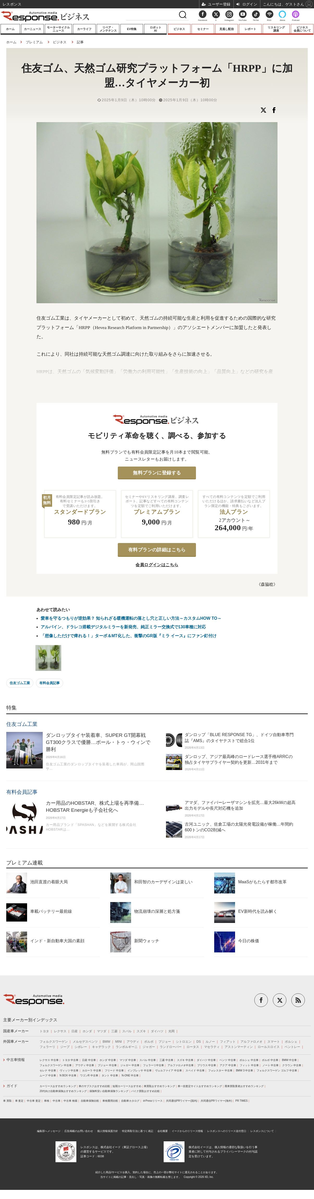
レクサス (60, 1031)
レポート (250, 29)
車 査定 (19, 1100)
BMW (106, 1041)
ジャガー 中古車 (129, 1065)
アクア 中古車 (228, 1065)
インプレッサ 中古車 (139, 1070)
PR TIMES (241, 1100)
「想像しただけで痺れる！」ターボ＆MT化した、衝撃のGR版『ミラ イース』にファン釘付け (129, 636)
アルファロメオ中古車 (181, 1065)
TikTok (256, 20)
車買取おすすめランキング (159, 1086)
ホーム (10, 29)
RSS (269, 20)
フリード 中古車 (114, 1070)
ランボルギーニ (127, 1047)
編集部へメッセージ (48, 1131)
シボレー (81, 1047)
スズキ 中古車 (185, 1060)
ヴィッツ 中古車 (69, 1070)
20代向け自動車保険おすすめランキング (63, 1091)
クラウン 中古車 (291, 1065)
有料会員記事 (49, 683)
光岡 (171, 1031)
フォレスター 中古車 (220, 1070)
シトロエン (184, 1041)
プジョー (164, 1041)
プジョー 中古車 (107, 1065)
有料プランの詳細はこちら (157, 549)
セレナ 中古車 (48, 1070)
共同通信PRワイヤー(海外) (216, 1100)
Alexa (282, 20)
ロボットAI (155, 29)
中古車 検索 (70, 1100)
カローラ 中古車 (91, 1070)
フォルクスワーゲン (54, 1041)
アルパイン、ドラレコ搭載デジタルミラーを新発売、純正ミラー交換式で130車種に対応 (123, 627)
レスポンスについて (262, 1131)
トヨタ (44, 1031)
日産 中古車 (89, 1060)
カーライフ (84, 29)
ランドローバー (171, 1047)
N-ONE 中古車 (130, 1075)
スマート (273, 1041)
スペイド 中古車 (195, 1070)
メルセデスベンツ (85, 1041)
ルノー (210, 1041)
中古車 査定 (34, 1100)
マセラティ (212, 1047)
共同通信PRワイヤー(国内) (182, 1100)
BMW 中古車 (289, 1060)
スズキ (141, 1031)
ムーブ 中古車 (48, 1075)
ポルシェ (291, 1041)
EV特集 (132, 29)
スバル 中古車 (147, 1060)
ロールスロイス (269, 1047)
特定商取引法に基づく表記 (137, 1131)
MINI (118, 1041)
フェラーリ (47, 1047)
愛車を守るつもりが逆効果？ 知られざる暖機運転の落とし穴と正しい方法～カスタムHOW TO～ (131, 618)
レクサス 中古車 (49, 1060)
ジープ (65, 1047)
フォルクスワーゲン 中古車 (56, 1065)
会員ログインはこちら (157, 565)
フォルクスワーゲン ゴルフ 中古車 (277, 1070)
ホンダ (87, 1031)
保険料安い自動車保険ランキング (108, 1091)
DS (198, 1041)
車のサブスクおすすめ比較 (94, 1086)
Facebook (202, 20)
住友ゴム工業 (20, 683)
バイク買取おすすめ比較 (145, 1091)
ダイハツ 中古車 (206, 1060)
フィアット (228, 1041)
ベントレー (292, 1047)
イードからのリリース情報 (187, 1131)
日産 (74, 1031)
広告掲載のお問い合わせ (78, 1131)
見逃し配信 (226, 29)
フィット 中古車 (249, 1065)
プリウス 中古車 (206, 1065)
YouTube (242, 20)
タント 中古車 (110, 1075)
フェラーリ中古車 (153, 1065)
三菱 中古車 (166, 1060)
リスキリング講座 (276, 29)
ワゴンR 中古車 (89, 1075)
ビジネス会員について (302, 29)
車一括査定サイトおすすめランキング (200, 1086)
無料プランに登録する (157, 472)
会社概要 (162, 1131)
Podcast (295, 20)
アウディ (133, 1041)
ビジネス (179, 29)
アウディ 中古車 (84, 1065)
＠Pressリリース (153, 1100)
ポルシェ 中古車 (248, 1060)
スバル (127, 1031)
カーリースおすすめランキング (58, 1086)
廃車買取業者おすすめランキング (244, 1086)
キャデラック (101, 1047)
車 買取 (7, 1100)
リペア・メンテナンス (108, 29)
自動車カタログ (130, 1100)
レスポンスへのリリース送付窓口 (226, 1131)
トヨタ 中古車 (70, 1060)
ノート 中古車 (270, 1065)
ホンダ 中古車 (108, 1060)
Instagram (229, 17)
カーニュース (32, 29)
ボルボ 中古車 (270, 1060)
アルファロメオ (251, 1041)
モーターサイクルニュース (58, 29)
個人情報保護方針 (107, 1131)
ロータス (193, 1047)
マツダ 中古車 (128, 1060)
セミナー (203, 29)
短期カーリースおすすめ (127, 1086)
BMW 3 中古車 (244, 1070)
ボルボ (148, 1041)
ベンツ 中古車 (227, 1060)
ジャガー (149, 1047)
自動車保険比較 (90, 1100)
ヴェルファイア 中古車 (168, 1070)
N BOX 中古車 (68, 1075)
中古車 (56, 1100)
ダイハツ (157, 1031)
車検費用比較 (110, 1100)
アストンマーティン (239, 1047)
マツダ (101, 1031)
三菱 (114, 1031)
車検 (46, 1100)
